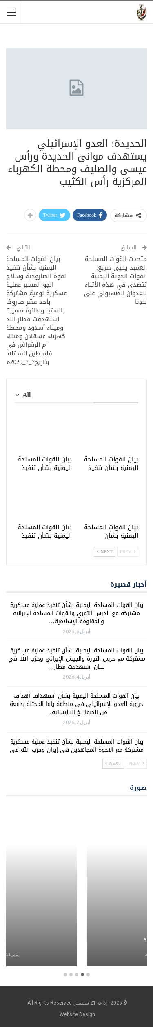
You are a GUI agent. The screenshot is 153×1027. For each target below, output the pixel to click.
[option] (76, 886)
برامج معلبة (76, 941)
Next (105, 551)
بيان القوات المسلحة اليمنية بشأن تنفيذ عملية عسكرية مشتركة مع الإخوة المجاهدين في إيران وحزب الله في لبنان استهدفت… (77, 750)
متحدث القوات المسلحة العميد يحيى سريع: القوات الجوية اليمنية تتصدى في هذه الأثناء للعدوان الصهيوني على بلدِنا (115, 280)
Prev (127, 551)
